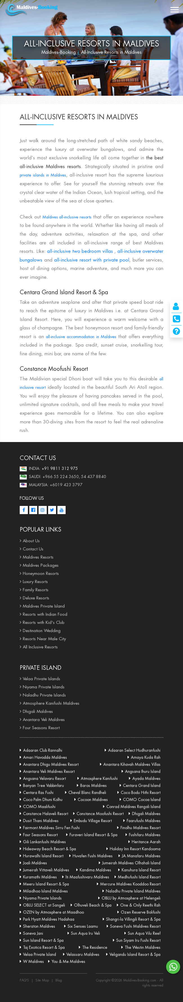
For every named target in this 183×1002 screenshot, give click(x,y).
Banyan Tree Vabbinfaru (43, 785)
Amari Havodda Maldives (45, 757)
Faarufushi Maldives (143, 820)
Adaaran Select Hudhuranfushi (134, 750)
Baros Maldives (93, 785)
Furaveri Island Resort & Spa (93, 834)
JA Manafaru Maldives (141, 855)
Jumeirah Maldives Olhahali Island (131, 862)
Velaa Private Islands (41, 678)
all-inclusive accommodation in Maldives (81, 336)
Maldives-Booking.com (140, 980)
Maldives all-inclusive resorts (67, 217)
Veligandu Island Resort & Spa (135, 954)
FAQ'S (24, 980)
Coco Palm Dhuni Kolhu (43, 799)
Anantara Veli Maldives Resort (49, 771)
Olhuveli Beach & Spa (92, 905)
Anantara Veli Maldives (44, 719)
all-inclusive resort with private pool (91, 260)
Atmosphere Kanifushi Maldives (51, 703)
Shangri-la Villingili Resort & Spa (133, 919)
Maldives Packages (41, 565)
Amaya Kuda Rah (145, 757)
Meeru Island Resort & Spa (46, 884)
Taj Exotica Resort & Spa (44, 947)
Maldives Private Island (44, 606)
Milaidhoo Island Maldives (45, 891)
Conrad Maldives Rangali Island (133, 806)
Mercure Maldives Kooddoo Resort (130, 884)
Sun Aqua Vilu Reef (144, 933)
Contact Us (33, 549)
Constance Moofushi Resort (100, 813)
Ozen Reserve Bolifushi (140, 912)
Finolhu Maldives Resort (140, 827)
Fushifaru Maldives (144, 834)
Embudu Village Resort (93, 820)
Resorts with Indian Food (45, 614)
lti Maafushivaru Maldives (87, 877)
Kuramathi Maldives (40, 877)
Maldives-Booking (58, 52)
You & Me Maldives (68, 961)
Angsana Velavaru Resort (44, 778)
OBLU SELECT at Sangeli (44, 905)
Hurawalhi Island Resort (43, 855)
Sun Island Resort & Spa (43, 940)
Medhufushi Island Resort (139, 877)
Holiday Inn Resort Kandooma (135, 848)
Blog (58, 980)
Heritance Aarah (146, 841)
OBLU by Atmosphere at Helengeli (131, 898)
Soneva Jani (33, 933)
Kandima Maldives (95, 869)
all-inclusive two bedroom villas (80, 251)
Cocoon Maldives (93, 799)
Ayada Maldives (146, 778)
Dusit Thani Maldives (41, 820)
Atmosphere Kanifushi (99, 778)
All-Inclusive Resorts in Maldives (91, 44)
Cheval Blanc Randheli (87, 792)
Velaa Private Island (39, 954)
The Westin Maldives (142, 947)
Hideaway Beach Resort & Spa (49, 848)
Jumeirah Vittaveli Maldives (46, 869)
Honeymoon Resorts (41, 573)
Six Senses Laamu (83, 926)
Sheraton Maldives (39, 926)
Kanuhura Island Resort (141, 869)
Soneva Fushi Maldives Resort (135, 926)
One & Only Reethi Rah (140, 905)
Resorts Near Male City (44, 638)
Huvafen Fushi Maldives (93, 855)
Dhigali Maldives (38, 711)
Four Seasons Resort (41, 727)
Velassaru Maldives (82, 954)
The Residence (94, 947)
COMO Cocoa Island (141, 799)
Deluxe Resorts (36, 598)
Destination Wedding (42, 630)
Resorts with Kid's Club (43, 622)
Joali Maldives (35, 862)
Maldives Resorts (38, 557)
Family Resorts (35, 589)
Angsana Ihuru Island (142, 771)
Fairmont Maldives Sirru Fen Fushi (51, 827)
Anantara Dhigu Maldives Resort (51, 764)
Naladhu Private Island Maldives (133, 891)
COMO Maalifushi (39, 806)
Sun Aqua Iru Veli (85, 933)
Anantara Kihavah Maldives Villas (131, 764)
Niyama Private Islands (43, 686)
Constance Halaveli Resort (45, 813)
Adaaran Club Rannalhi (42, 750)
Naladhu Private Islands (44, 695)
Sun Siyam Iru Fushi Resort (138, 940)
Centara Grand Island (141, 785)
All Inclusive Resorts (40, 647)
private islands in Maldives (43, 175)
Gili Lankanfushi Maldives (44, 841)
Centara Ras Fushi (38, 792)
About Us (31, 540)
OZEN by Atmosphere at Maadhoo (53, 912)
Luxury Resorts (35, 581)
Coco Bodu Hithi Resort (140, 792)
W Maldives (33, 961)
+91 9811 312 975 (60, 468)
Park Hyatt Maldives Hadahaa (48, 919)
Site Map (42, 980)
